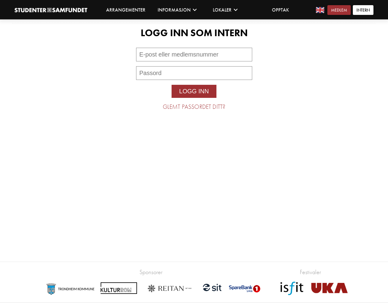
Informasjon (177, 10)
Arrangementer (126, 10)
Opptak (280, 10)
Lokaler (225, 10)
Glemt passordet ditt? (194, 107)
